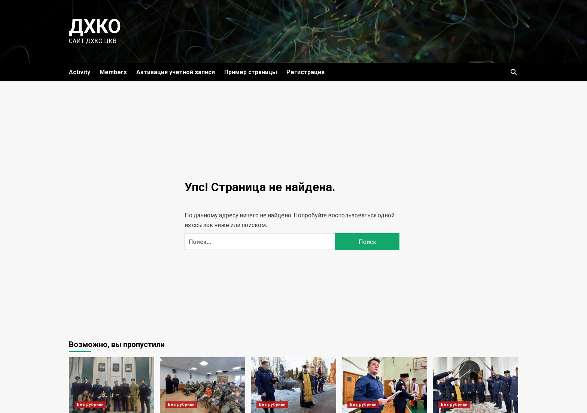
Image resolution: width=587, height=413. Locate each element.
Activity (79, 72)
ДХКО (95, 26)
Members (113, 72)
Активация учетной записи (175, 72)
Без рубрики (90, 404)
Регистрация (305, 72)
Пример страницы (250, 72)
